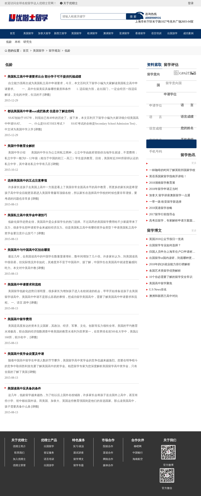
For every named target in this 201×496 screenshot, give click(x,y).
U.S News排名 (158, 289)
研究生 (27, 41)
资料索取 (154, 65)
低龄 (9, 41)
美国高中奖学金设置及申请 (26, 353)
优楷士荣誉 (19, 465)
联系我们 (19, 452)
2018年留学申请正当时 (163, 189)
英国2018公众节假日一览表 (166, 239)
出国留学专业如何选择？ (165, 245)
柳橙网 (138, 446)
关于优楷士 (69, 3)
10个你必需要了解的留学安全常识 (170, 277)
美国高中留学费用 (20, 319)
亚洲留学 (124, 33)
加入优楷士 (19, 459)
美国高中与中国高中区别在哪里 (29, 250)
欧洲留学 (92, 33)
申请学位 (170, 94)
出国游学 (172, 33)
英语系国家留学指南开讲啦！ (168, 176)
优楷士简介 (19, 446)
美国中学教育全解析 (21, 146)
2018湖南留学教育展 (162, 182)
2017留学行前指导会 (162, 214)
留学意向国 (153, 79)
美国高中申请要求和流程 (24, 284)
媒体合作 (108, 465)
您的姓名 (187, 128)
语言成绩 (187, 116)
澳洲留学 (108, 33)
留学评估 (171, 65)
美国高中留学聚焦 (160, 283)
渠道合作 (108, 452)
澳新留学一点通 (180, 195)
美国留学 (28, 33)
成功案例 (188, 33)
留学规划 (54, 50)
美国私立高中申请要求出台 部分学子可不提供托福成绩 (44, 76)
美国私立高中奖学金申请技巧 (27, 215)
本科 (17, 41)
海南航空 (138, 459)
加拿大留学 (44, 33)
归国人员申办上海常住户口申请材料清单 (173, 251)
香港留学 (140, 33)
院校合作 (108, 446)
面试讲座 (78, 452)
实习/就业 (78, 446)
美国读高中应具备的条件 (24, 388)
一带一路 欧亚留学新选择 (165, 201)
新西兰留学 (60, 33)
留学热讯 (188, 155)
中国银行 (138, 452)
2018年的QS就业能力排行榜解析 (169, 264)
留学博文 (154, 230)
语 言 (187, 105)
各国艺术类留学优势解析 (165, 270)
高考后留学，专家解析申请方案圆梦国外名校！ (173, 220)
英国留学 (76, 33)
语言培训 (156, 33)
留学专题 (78, 465)
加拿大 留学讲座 (159, 195)
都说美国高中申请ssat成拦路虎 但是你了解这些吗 (41, 111)
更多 (194, 230)
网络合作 (108, 459)
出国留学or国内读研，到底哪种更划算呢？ (173, 257)
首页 (12, 33)
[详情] (46, 94)
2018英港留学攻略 (160, 208)
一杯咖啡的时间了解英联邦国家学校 (172, 170)
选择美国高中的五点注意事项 (27, 180)
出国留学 (49, 446)
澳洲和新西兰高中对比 (163, 296)
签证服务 (49, 452)
